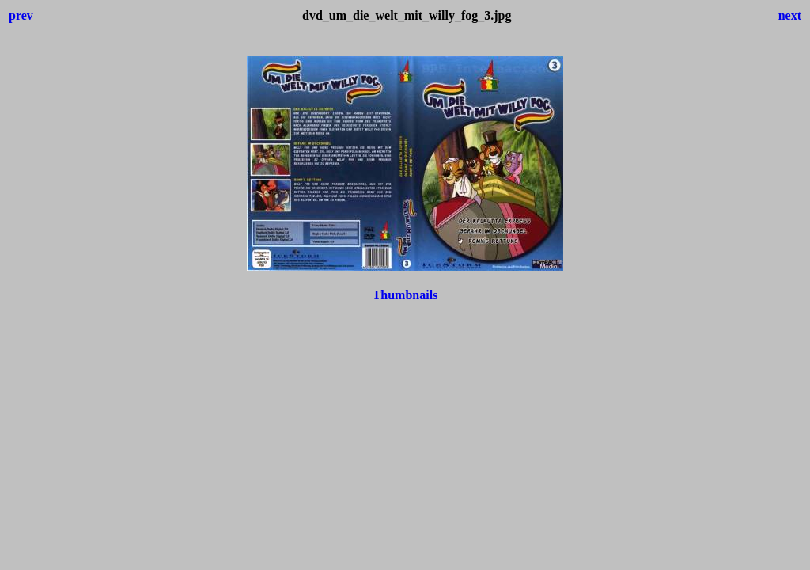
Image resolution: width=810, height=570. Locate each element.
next (789, 15)
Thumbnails (405, 295)
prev (21, 15)
